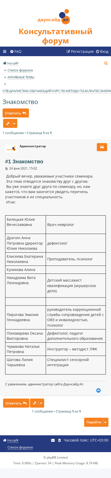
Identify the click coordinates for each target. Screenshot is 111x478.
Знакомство (20, 101)
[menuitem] (15, 51)
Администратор (33, 146)
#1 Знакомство (24, 161)
